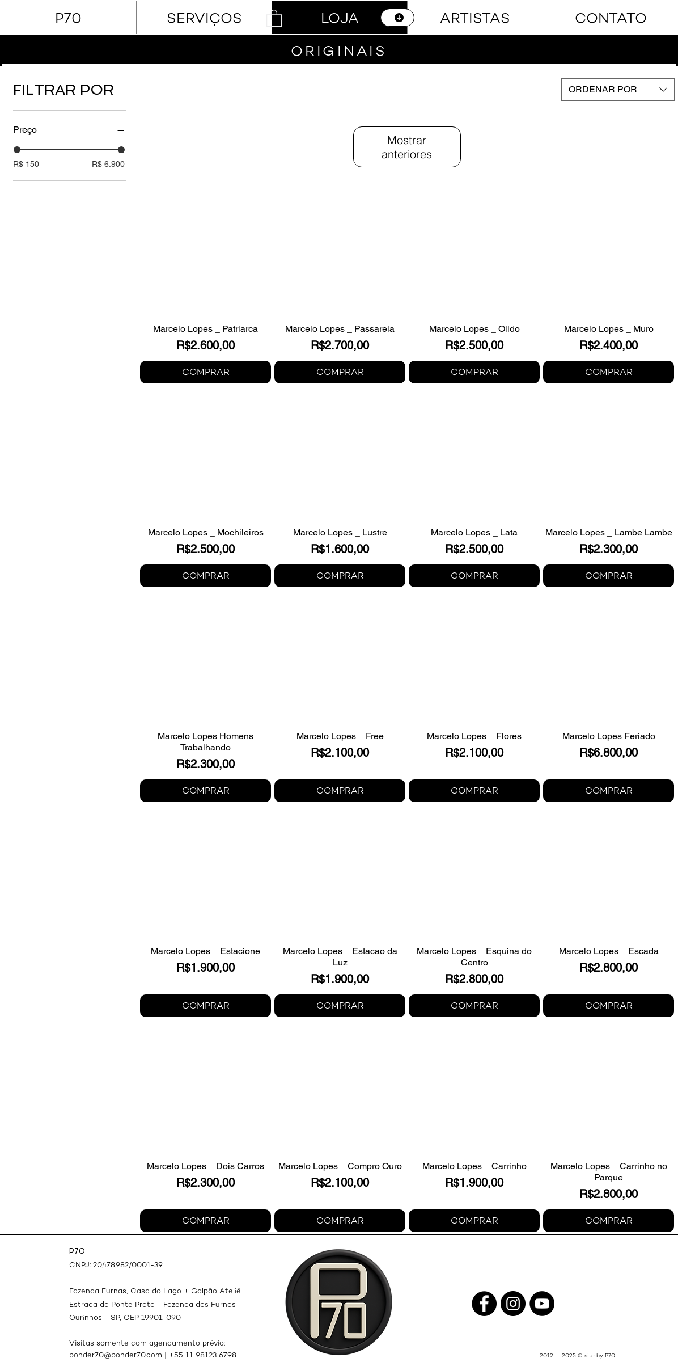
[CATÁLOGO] (397, 18)
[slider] (17, 150)
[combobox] (618, 89)
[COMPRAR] (205, 372)
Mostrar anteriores (407, 147)
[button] (274, 18)
